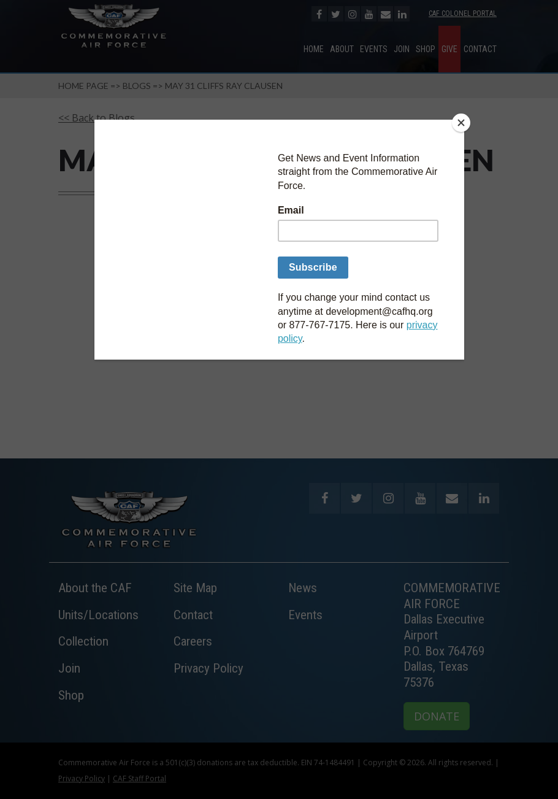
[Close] (461, 123)
